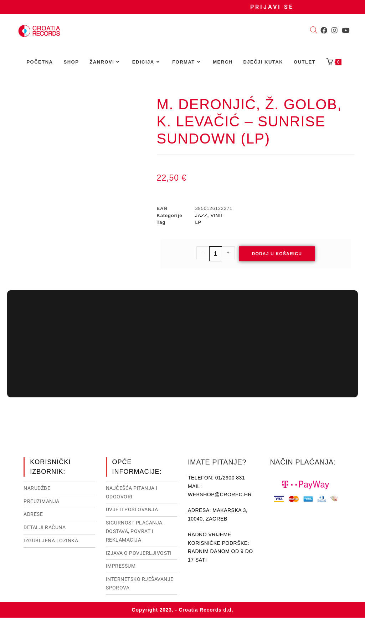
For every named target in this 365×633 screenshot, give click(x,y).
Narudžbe (37, 487)
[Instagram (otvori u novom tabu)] (334, 30)
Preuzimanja (42, 500)
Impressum (121, 565)
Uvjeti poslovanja (132, 509)
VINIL (217, 215)
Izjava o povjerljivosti (139, 552)
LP (198, 222)
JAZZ (201, 215)
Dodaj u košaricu (277, 253)
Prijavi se (272, 7)
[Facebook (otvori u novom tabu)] (324, 30)
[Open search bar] (313, 30)
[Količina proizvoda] (215, 253)
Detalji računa (45, 526)
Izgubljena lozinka (51, 540)
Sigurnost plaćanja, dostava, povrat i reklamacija (135, 530)
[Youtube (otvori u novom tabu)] (345, 30)
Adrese (33, 513)
